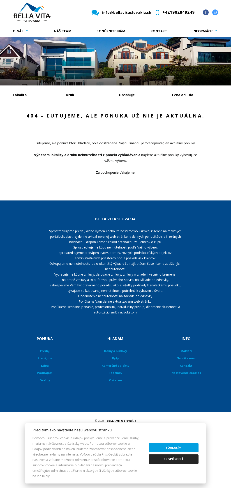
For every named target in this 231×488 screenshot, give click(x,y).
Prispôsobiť (173, 459)
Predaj (27, 118)
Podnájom (30, 129)
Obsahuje (127, 94)
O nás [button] (18, 31)
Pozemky (115, 416)
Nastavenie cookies (186, 416)
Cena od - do (182, 94)
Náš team (62, 31)
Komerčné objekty (115, 409)
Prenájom (54, 118)
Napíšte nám (186, 401)
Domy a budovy (115, 394)
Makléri (186, 394)
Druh (70, 94)
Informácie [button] (202, 31)
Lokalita (20, 94)
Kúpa (80, 118)
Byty (115, 401)
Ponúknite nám (111, 31)
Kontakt (159, 31)
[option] (115, 61)
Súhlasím (173, 448)
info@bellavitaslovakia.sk (126, 12)
